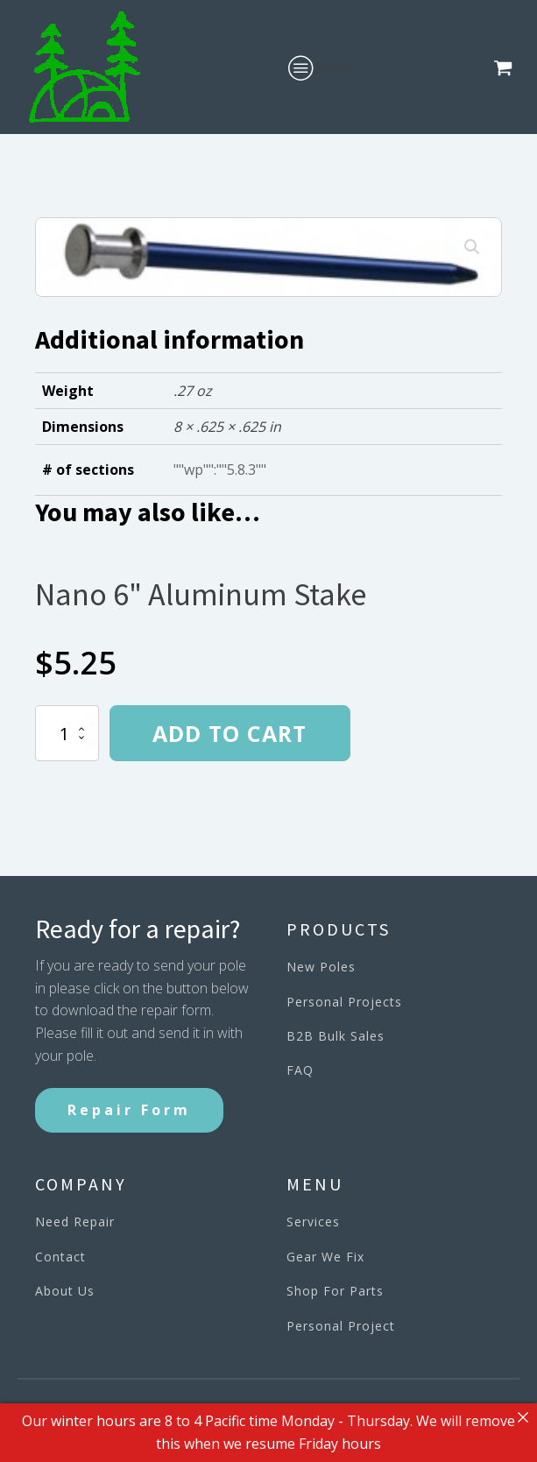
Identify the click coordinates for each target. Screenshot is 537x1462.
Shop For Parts (335, 1290)
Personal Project (340, 1325)
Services (313, 1221)
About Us (65, 1290)
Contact (60, 1256)
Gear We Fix (325, 1256)
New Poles (321, 966)
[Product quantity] (67, 733)
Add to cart (229, 733)
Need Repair (75, 1221)
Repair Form (129, 1109)
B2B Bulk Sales (335, 1035)
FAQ (300, 1070)
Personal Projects (344, 1001)
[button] (506, 67)
